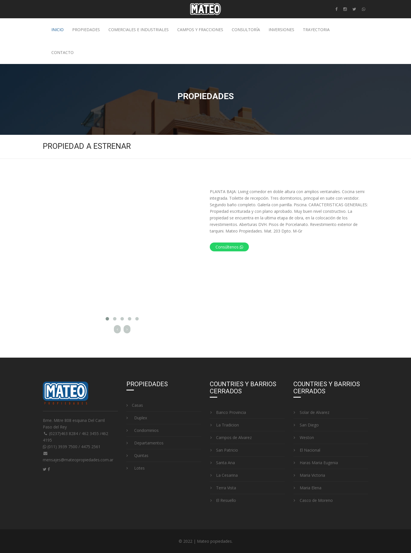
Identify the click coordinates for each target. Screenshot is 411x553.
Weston (303, 437)
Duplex (136, 417)
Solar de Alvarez (311, 412)
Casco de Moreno (313, 500)
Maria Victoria (309, 475)
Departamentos (145, 443)
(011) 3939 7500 (60, 446)
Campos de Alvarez (231, 437)
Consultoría (246, 29)
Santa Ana (222, 462)
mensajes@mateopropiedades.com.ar (78, 459)
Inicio (57, 29)
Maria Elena (307, 487)
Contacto (62, 52)
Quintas (137, 455)
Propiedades (86, 29)
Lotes (135, 468)
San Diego (306, 425)
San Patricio (224, 450)
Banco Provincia (228, 412)
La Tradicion (224, 425)
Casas (134, 405)
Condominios (142, 430)
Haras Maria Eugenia (315, 462)
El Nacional (306, 450)
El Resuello (223, 500)
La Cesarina (224, 475)
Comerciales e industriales (138, 29)
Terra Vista (223, 487)
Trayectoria (316, 29)
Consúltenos (229, 247)
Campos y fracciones (200, 29)
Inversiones (281, 29)
